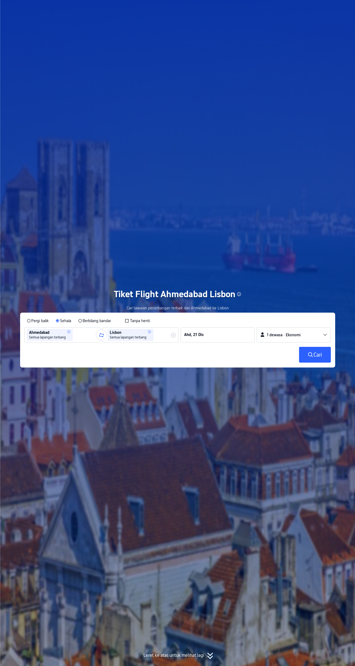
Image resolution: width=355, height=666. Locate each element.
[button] (309, 9)
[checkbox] (137, 320)
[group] (62, 335)
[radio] (37, 320)
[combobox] (75, 335)
